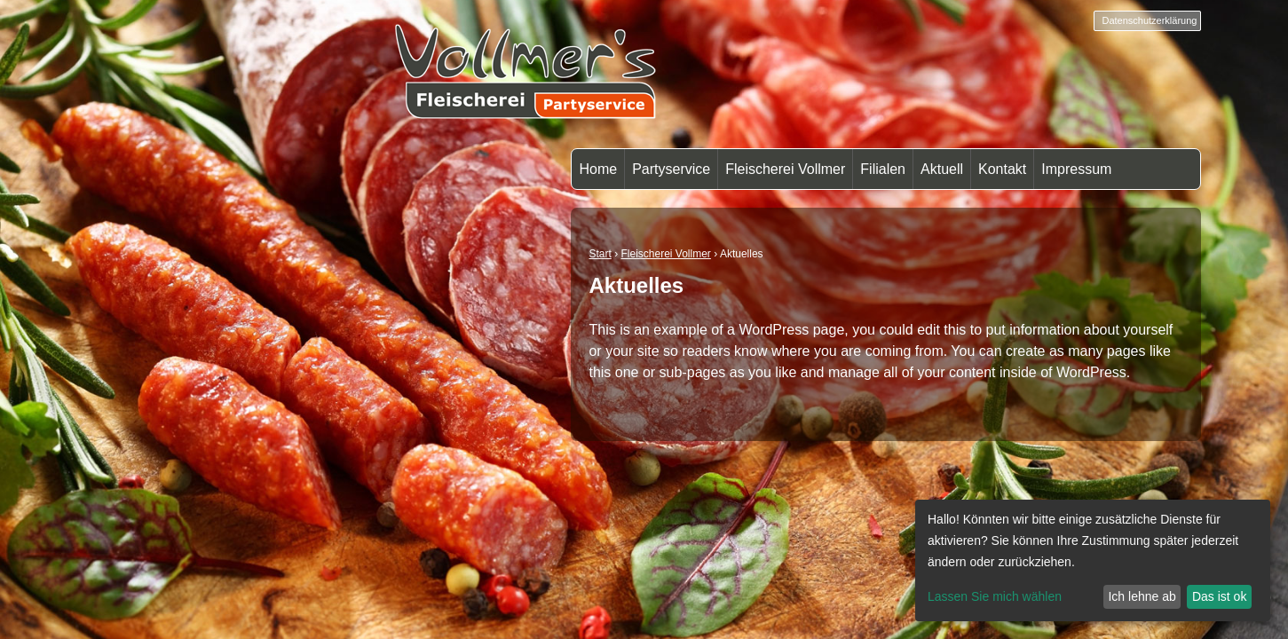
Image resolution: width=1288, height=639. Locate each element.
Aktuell (942, 169)
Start (600, 254)
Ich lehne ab (1141, 596)
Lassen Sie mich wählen (995, 596)
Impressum (1076, 169)
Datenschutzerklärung (1149, 20)
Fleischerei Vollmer (785, 169)
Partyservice (671, 169)
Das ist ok (1219, 596)
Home (598, 169)
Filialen (882, 169)
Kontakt (1002, 169)
